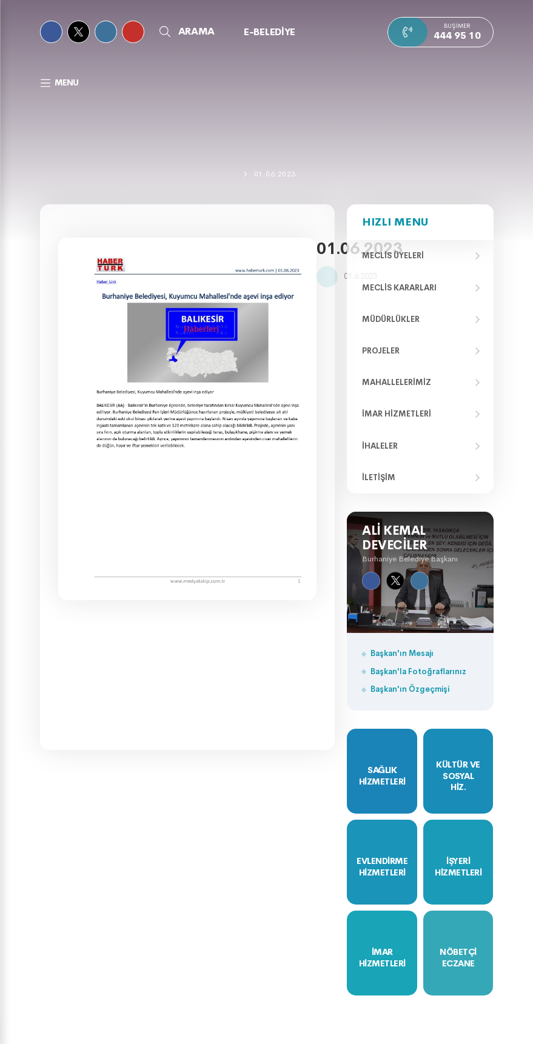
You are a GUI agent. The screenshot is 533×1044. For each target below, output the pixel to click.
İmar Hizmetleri (396, 414)
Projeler (381, 351)
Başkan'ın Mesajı (402, 653)
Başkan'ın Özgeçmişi (409, 689)
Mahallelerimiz (396, 382)
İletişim (378, 477)
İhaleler (380, 446)
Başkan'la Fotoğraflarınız (418, 671)
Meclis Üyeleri (393, 255)
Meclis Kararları (399, 288)
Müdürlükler (391, 319)
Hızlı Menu (395, 222)
